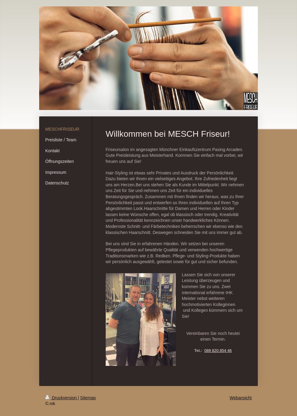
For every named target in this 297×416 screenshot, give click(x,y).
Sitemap (88, 397)
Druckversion (61, 397)
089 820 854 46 (218, 350)
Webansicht (241, 397)
